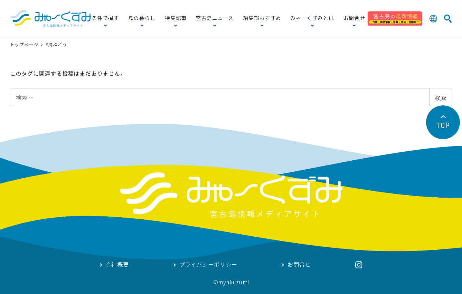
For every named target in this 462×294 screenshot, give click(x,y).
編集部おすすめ (262, 18)
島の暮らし (141, 18)
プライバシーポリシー (208, 265)
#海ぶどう (56, 44)
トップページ (25, 44)
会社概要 (117, 265)
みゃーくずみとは (312, 18)
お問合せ (354, 18)
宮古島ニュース (215, 18)
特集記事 (176, 18)
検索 (440, 98)
